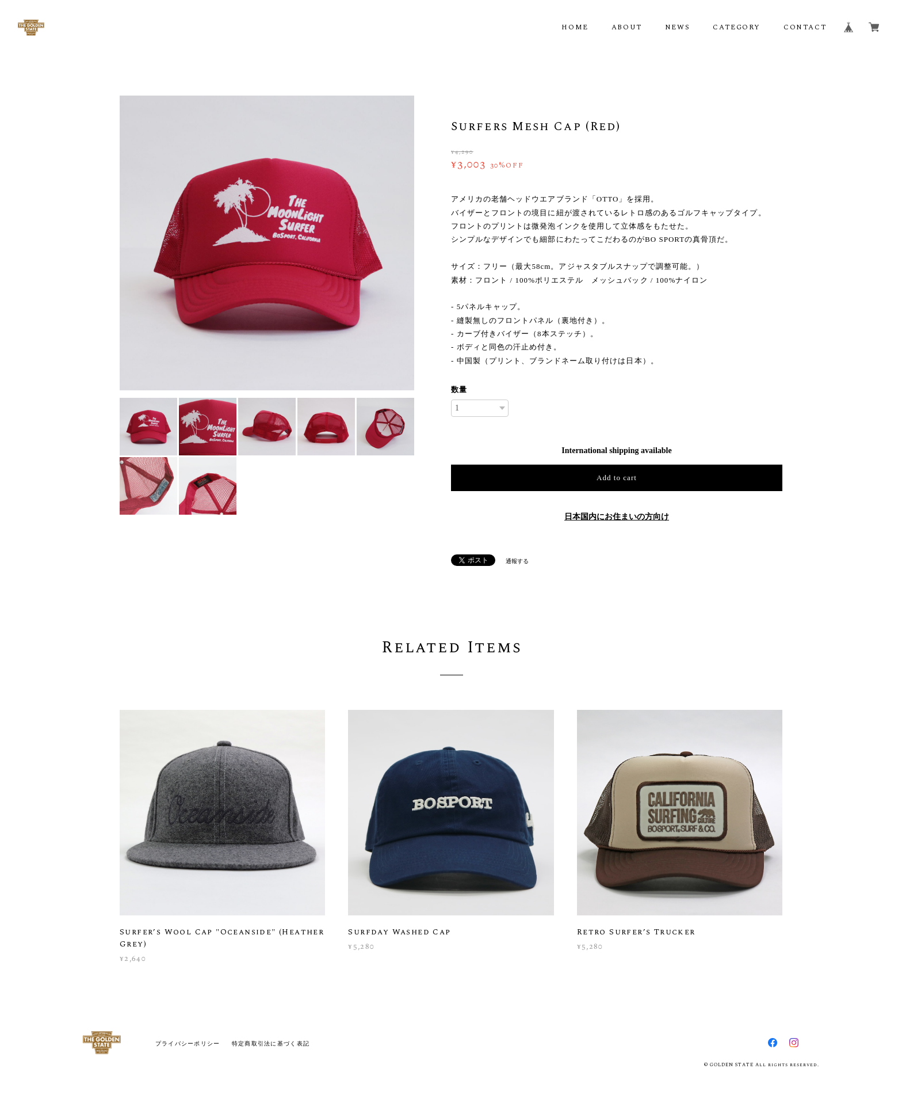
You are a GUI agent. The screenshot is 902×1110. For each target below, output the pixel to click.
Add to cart (617, 477)
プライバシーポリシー (187, 1043)
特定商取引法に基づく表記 (270, 1043)
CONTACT (804, 27)
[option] (267, 243)
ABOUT (626, 27)
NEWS (677, 27)
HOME (574, 27)
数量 (459, 389)
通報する (517, 561)
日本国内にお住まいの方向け (616, 516)
